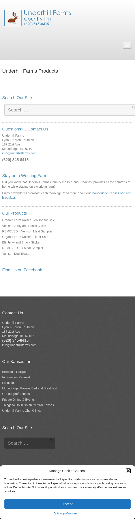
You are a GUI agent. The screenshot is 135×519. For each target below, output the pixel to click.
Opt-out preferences (65, 513)
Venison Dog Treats (15, 253)
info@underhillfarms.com (19, 153)
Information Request (16, 377)
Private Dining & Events (18, 399)
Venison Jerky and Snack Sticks (24, 226)
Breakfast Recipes (14, 372)
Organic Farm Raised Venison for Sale (28, 220)
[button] (128, 471)
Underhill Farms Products (30, 71)
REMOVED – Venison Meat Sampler (27, 231)
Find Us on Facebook (22, 270)
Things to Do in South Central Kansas (28, 405)
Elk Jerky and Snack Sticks (20, 242)
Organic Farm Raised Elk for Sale (25, 237)
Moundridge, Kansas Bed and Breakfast (29, 388)
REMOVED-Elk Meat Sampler (22, 248)
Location (8, 383)
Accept (67, 504)
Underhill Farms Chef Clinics (21, 410)
